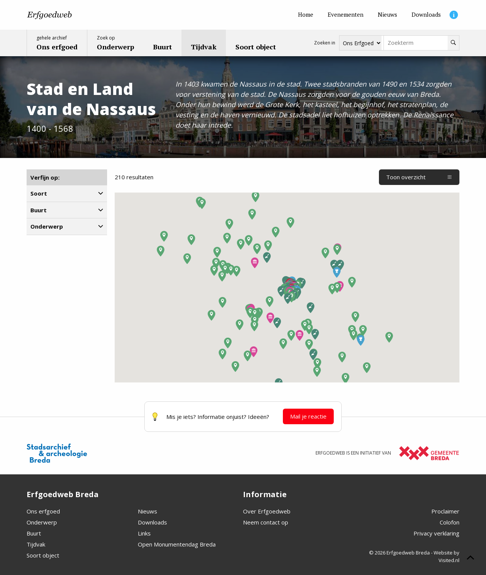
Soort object (43, 555)
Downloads (152, 522)
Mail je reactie (308, 416)
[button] (255, 263)
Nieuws (147, 511)
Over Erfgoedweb (266, 511)
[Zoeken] (453, 43)
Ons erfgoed (43, 511)
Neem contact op (265, 522)
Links (144, 533)
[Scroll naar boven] (470, 559)
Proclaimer (445, 511)
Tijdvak (36, 544)
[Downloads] (426, 15)
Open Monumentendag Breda (177, 544)
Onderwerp (42, 522)
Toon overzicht (419, 177)
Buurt (34, 533)
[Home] (305, 15)
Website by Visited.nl (446, 556)
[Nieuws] (387, 15)
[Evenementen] (345, 15)
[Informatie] (454, 15)
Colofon (449, 522)
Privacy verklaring (436, 533)
